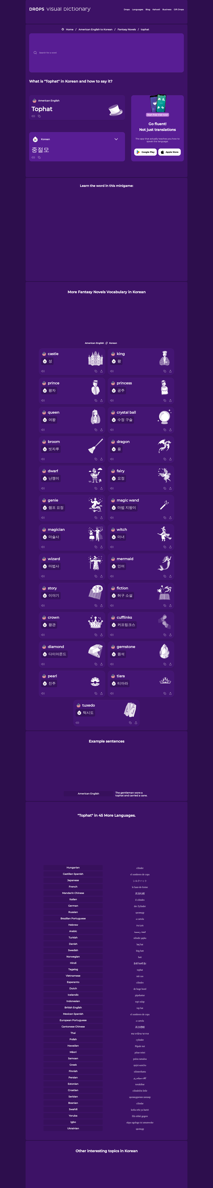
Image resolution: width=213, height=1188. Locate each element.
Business (166, 9)
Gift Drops (179, 9)
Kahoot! (156, 9)
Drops (127, 9)
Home (69, 29)
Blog (148, 9)
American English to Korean (95, 29)
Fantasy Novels (127, 29)
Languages (137, 9)
